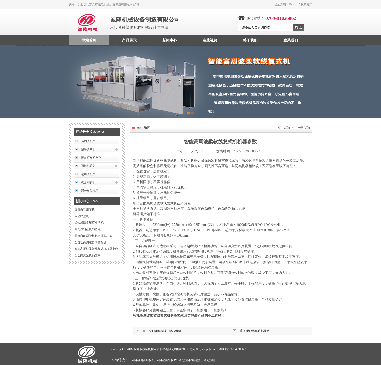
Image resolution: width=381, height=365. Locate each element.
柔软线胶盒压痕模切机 (89, 222)
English (293, 4)
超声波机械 (88, 174)
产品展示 (129, 40)
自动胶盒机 (81, 216)
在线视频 (210, 40)
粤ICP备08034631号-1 (233, 349)
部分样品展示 (89, 190)
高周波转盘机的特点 (87, 229)
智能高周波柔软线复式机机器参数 (96, 249)
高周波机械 (88, 141)
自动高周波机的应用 (87, 255)
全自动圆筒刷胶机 (143, 360)
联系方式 (306, 4)
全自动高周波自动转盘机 (90, 242)
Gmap (213, 349)
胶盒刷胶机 (88, 182)
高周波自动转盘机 (190, 360)
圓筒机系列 (88, 166)
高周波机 (209, 360)
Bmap (204, 349)
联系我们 (290, 40)
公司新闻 (304, 127)
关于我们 (250, 40)
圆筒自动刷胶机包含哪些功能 (93, 236)
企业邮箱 (281, 4)
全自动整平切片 (166, 360)
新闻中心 (169, 40)
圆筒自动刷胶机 (84, 209)
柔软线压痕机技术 (257, 331)
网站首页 (89, 40)
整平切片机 (88, 149)
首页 (278, 127)
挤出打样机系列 (91, 157)
